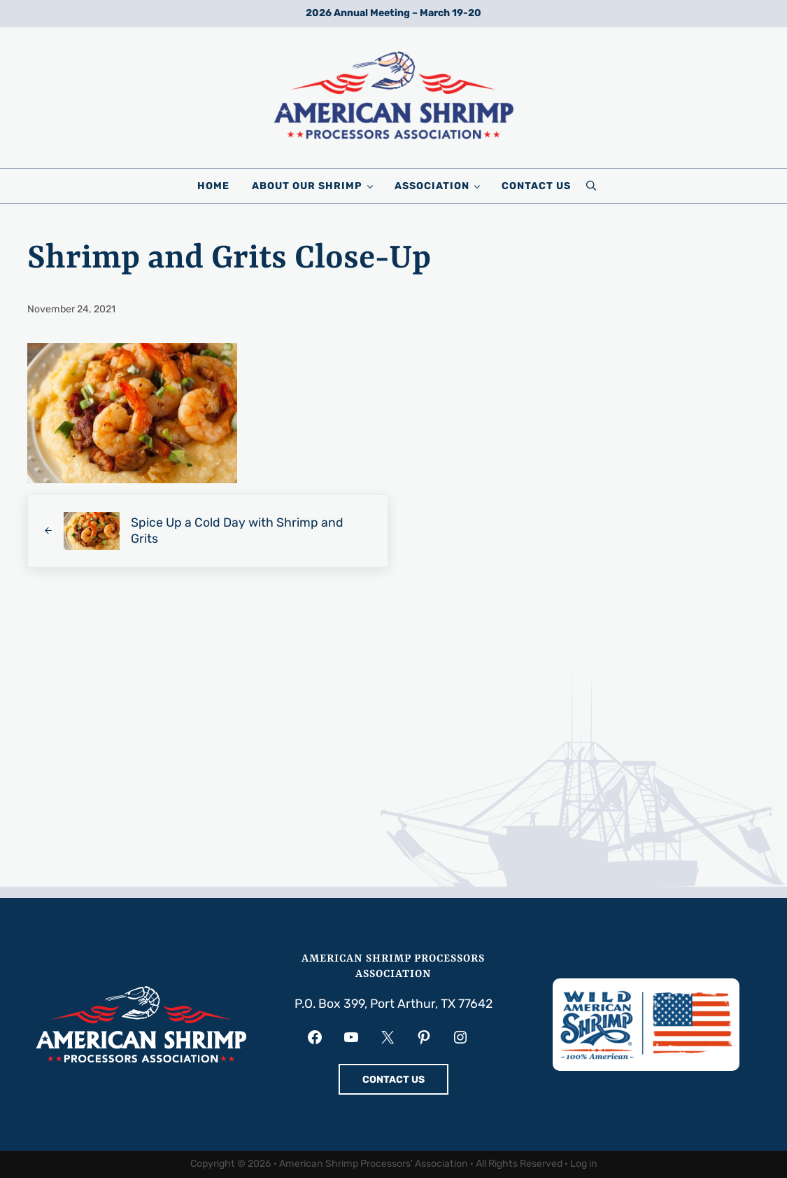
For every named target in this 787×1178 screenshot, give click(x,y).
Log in (583, 1164)
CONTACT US (393, 1080)
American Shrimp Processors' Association (373, 1164)
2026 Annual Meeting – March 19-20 (393, 13)
